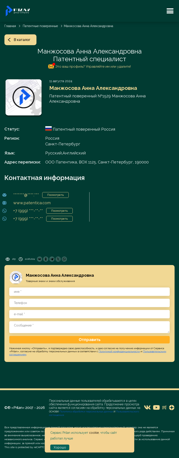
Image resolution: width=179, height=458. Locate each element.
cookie (94, 432)
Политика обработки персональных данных (86, 411)
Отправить (90, 339)
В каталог (19, 40)
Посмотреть (55, 195)
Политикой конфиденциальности (119, 351)
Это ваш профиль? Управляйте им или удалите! (89, 66)
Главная (10, 26)
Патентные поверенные (40, 26)
